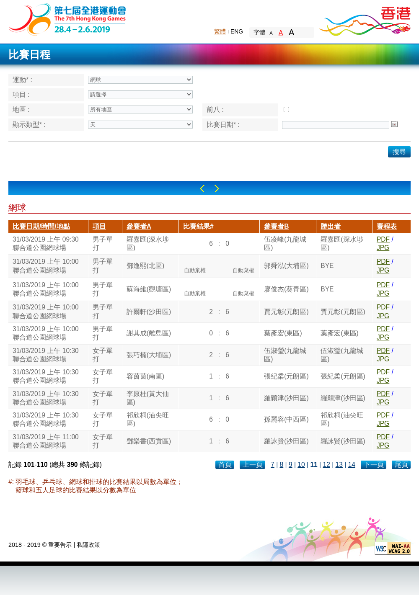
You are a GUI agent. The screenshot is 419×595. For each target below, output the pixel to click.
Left (202, 188)
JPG (383, 247)
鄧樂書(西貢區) (149, 441)
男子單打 (103, 243)
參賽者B (276, 226)
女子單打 (103, 355)
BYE (327, 265)
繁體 (220, 31)
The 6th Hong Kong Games (67, 18)
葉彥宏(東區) (283, 333)
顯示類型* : (29, 124)
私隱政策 (88, 544)
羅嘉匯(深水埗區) (148, 243)
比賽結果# (198, 226)
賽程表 (387, 226)
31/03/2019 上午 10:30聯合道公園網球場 (46, 355)
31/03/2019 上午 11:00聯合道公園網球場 (46, 441)
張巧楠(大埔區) (149, 354)
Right (217, 188)
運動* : (22, 79)
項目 (99, 226)
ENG (236, 31)
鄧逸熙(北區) (145, 265)
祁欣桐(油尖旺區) (148, 419)
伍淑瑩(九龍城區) (285, 355)
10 (301, 464)
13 (339, 464)
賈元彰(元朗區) (286, 311)
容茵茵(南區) (145, 376)
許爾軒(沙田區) (149, 311)
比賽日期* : (223, 124)
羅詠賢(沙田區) (286, 441)
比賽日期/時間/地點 (41, 226)
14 (351, 464)
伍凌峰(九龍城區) (285, 243)
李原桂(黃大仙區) (148, 398)
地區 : (21, 109)
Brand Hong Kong (364, 19)
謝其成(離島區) (149, 333)
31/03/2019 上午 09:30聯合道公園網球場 (46, 243)
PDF (383, 239)
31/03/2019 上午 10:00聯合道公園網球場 (46, 265)
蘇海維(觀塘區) (149, 289)
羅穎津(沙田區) (286, 398)
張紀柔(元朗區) (286, 376)
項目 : (21, 94)
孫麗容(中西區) (286, 419)
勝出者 (331, 226)
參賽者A (139, 226)
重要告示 (60, 544)
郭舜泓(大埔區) (286, 265)
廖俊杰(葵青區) (286, 289)
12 (326, 464)
